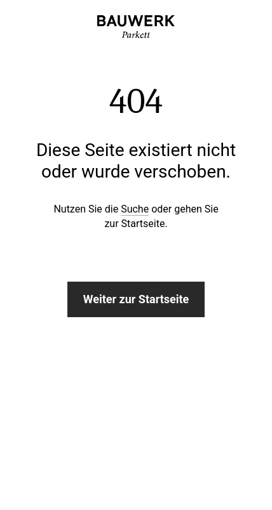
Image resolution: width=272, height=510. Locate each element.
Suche (135, 209)
